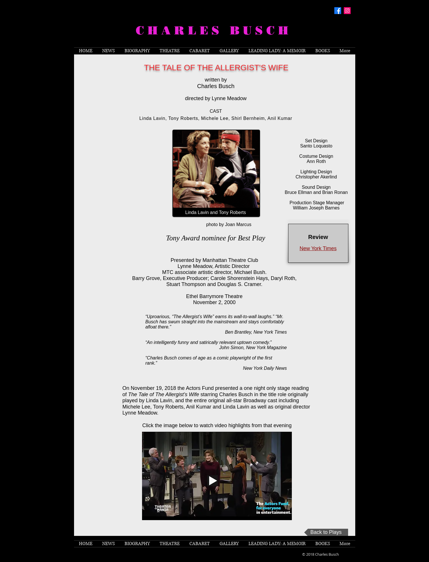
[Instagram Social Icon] (347, 10)
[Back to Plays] (326, 532)
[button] (170, 51)
